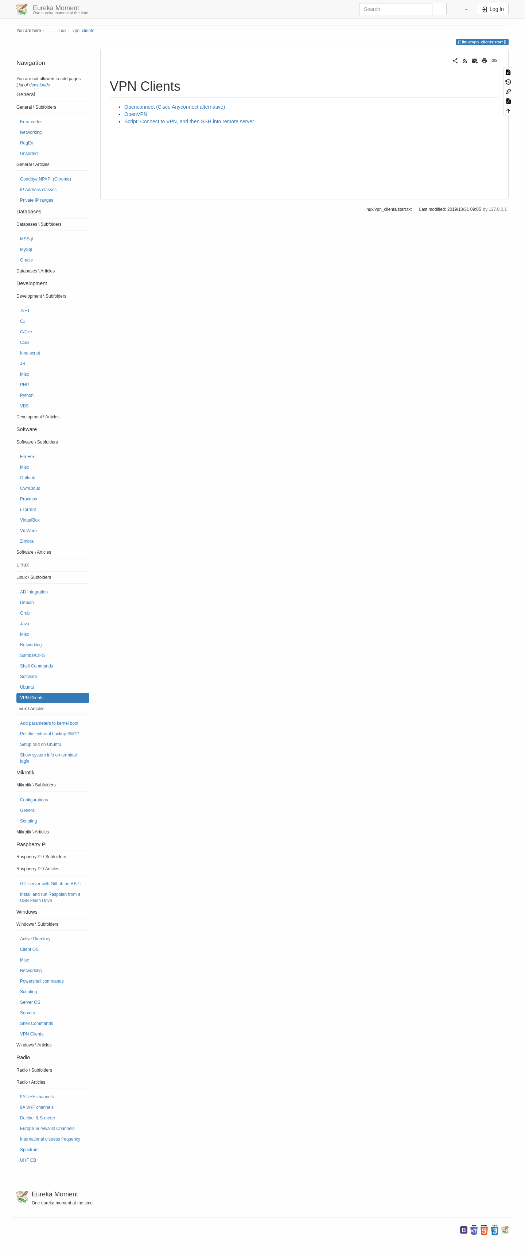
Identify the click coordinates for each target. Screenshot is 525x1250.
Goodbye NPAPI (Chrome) (45, 179)
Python (27, 395)
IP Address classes (38, 189)
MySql (26, 249)
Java (24, 623)
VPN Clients (31, 697)
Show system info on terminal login (48, 758)
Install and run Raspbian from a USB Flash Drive (50, 897)
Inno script (30, 353)
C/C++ (26, 331)
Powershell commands (42, 981)
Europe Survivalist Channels (47, 1128)
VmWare (28, 530)
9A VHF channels (37, 1107)
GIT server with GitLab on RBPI (50, 883)
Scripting (28, 821)
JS (22, 363)
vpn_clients (83, 30)
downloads (39, 85)
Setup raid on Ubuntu (40, 744)
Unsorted (29, 153)
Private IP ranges (36, 200)
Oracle (26, 260)
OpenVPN (135, 114)
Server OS (30, 1002)
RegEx (26, 143)
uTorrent (28, 509)
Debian (27, 602)
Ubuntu (27, 687)
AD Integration (34, 592)
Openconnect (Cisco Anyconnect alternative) (174, 107)
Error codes (31, 121)
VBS (24, 406)
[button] (462, 9)
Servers (27, 1012)
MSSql (26, 238)
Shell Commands (36, 666)
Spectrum (29, 1149)
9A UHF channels (37, 1096)
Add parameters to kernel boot (49, 723)
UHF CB (28, 1160)
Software (28, 676)
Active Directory (35, 938)
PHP (24, 384)
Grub (25, 613)
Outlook (27, 477)
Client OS (29, 949)
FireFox (27, 456)
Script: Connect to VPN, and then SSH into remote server (189, 121)
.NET (25, 310)
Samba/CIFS (32, 655)
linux (62, 30)
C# (23, 321)
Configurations (34, 799)
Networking (31, 132)
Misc (24, 374)
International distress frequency (50, 1139)
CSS (24, 342)
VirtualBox (30, 520)
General (27, 810)
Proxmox (28, 499)
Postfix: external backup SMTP (49, 733)
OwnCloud (30, 488)
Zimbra (27, 541)
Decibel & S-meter (37, 1118)
